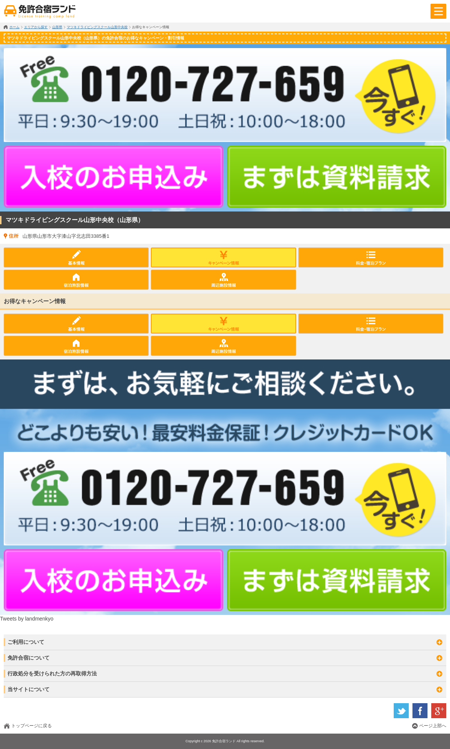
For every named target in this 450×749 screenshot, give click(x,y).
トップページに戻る (31, 725)
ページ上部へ (432, 725)
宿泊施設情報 (76, 280)
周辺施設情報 (223, 280)
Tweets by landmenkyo (26, 619)
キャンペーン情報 (223, 257)
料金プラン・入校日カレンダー (370, 257)
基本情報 (76, 257)
